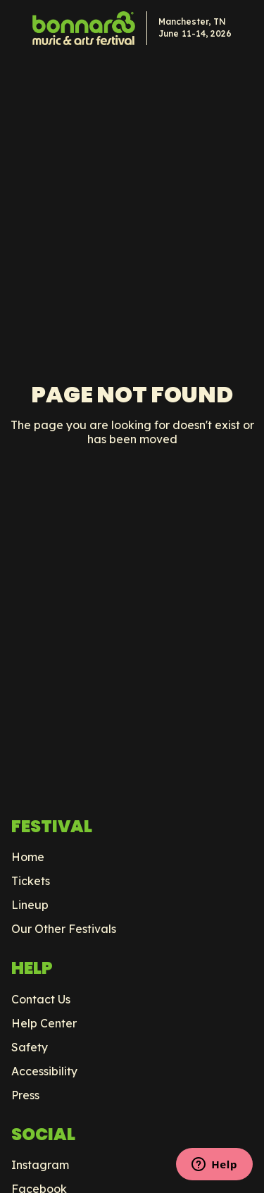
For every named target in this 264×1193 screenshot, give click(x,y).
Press (25, 1095)
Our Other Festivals (63, 928)
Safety (29, 1047)
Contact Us (40, 999)
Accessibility (44, 1071)
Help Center (44, 1023)
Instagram (40, 1164)
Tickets (30, 880)
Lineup (30, 904)
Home (27, 857)
